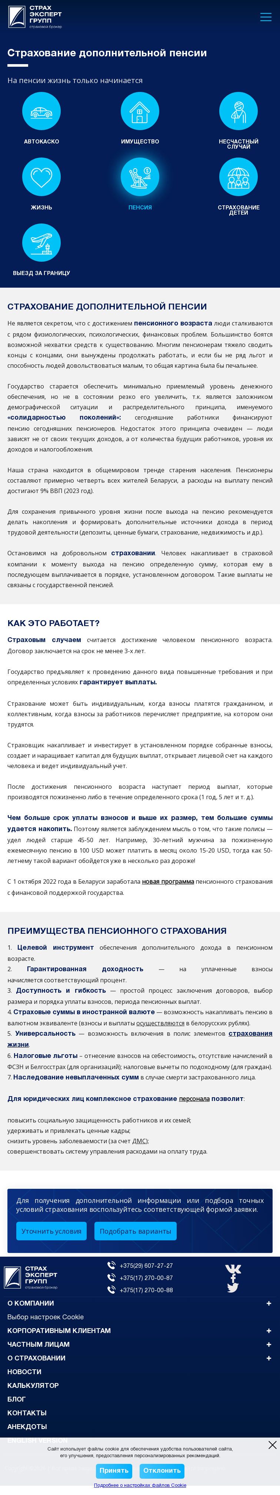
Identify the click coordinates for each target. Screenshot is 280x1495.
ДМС (139, 1150)
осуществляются (160, 1032)
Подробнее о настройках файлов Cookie (140, 1486)
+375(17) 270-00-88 (140, 1299)
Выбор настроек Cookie (45, 1327)
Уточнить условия (51, 1240)
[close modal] (272, 1445)
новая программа (168, 891)
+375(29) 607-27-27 (140, 1275)
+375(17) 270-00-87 (140, 1287)
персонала (194, 1108)
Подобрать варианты (135, 1240)
